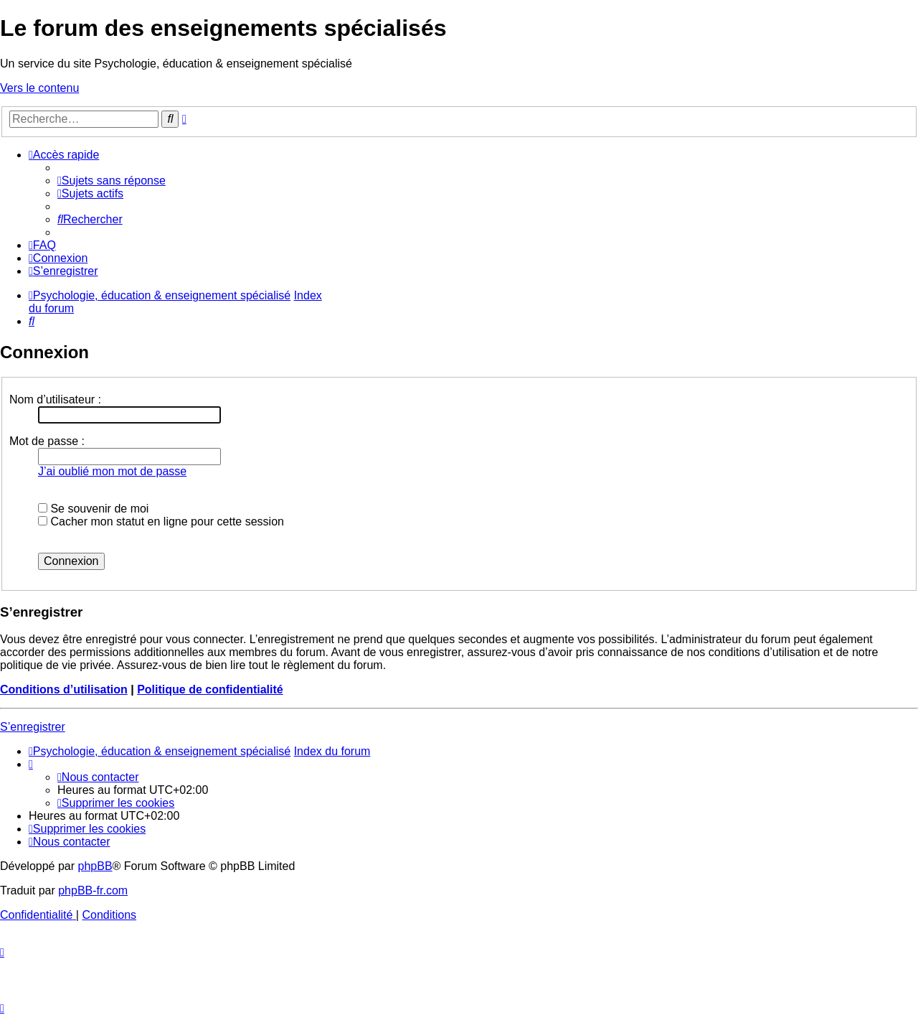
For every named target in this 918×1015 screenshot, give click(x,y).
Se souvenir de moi (93, 508)
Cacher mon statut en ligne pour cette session (161, 521)
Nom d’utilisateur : (55, 399)
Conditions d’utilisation (64, 689)
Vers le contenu (39, 88)
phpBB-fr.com (93, 890)
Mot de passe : (47, 441)
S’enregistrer (32, 727)
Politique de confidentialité (210, 689)
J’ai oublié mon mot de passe (112, 471)
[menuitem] (111, 180)
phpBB (95, 866)
